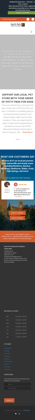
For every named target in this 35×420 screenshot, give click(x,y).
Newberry (17, 166)
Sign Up (9, 400)
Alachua (26, 166)
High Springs (12, 171)
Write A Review (17, 218)
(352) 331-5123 (8, 255)
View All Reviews (17, 213)
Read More (28, 132)
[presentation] (14, 393)
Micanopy (5, 168)
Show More (18, 196)
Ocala (31, 168)
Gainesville (12, 163)
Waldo (24, 168)
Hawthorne (16, 168)
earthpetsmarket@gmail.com (12, 256)
